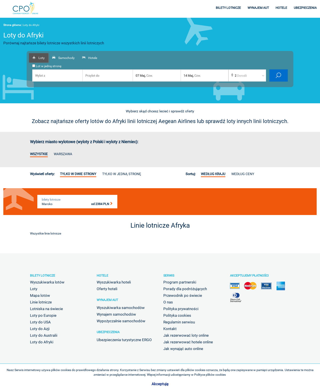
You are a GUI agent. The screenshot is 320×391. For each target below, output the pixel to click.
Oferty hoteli (107, 289)
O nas (168, 302)
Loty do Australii (43, 335)
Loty (33, 289)
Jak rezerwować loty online (186, 335)
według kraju (213, 174)
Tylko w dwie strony (78, 174)
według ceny (242, 174)
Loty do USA (40, 322)
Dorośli (241, 75)
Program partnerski (179, 282)
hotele (281, 8)
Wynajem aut (107, 300)
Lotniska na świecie (46, 309)
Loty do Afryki (41, 342)
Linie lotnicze (41, 302)
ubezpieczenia (305, 8)
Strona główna (12, 25)
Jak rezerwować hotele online (188, 342)
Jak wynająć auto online (183, 348)
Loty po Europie (43, 315)
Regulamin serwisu (179, 322)
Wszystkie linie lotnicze (45, 233)
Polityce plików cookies (210, 374)
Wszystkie (39, 154)
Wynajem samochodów (116, 314)
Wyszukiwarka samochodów (121, 307)
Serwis (168, 275)
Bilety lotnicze (42, 275)
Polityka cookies (177, 315)
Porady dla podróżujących (185, 289)
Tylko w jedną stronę (121, 174)
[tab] (38, 58)
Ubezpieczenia (108, 332)
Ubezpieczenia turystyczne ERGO (124, 340)
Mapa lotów (40, 295)
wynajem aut (258, 8)
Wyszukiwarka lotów (47, 282)
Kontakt (170, 328)
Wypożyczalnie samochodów (121, 321)
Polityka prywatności (180, 309)
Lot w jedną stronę (46, 66)
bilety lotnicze (228, 8)
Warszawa (63, 154)
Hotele (102, 275)
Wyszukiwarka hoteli (114, 282)
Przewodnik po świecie (182, 295)
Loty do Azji (40, 328)
